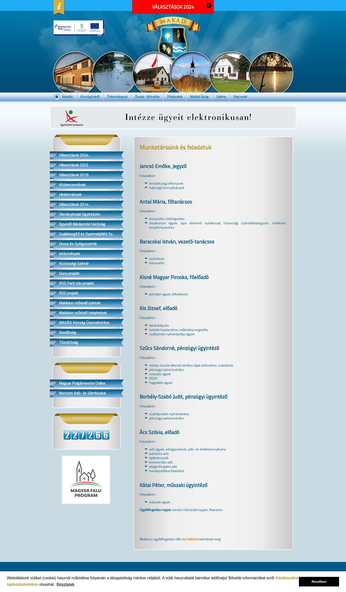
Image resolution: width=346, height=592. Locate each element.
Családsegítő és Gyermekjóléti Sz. (86, 234)
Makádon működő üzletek (79, 303)
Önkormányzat (117, 96)
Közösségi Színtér (74, 263)
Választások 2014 (73, 204)
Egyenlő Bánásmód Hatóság (82, 224)
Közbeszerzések (72, 184)
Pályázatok (174, 96)
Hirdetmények (70, 194)
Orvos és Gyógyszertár (78, 244)
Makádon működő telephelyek (83, 313)
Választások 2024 (73, 155)
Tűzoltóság (68, 342)
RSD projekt (68, 293)
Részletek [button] (65, 584)
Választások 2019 (73, 175)
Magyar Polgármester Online (82, 383)
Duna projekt (69, 273)
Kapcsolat (240, 96)
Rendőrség (67, 332)
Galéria (221, 96)
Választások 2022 (73, 165)
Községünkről (89, 96)
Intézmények (69, 253)
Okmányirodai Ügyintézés (79, 214)
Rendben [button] (319, 582)
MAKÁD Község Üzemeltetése (84, 322)
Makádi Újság (199, 96)
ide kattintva (190, 539)
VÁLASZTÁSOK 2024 (173, 7)
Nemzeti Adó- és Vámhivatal (82, 393)
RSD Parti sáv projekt (76, 283)
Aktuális (67, 96)
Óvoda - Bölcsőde (147, 96)
